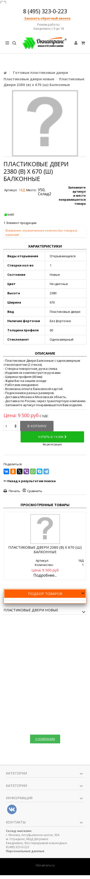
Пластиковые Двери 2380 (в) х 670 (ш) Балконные (45, 549)
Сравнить (34, 491)
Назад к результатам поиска (30, 481)
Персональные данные (25, 851)
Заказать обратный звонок (47, 18)
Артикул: (10, 190)
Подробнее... (45, 575)
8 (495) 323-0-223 (45, 11)
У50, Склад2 (44, 191)
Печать (14, 491)
